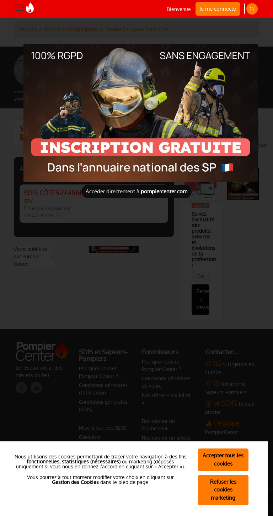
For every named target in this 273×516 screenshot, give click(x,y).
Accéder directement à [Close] (136, 191)
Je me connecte (217, 8)
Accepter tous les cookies (223, 459)
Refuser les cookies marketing (223, 490)
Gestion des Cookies (75, 482)
